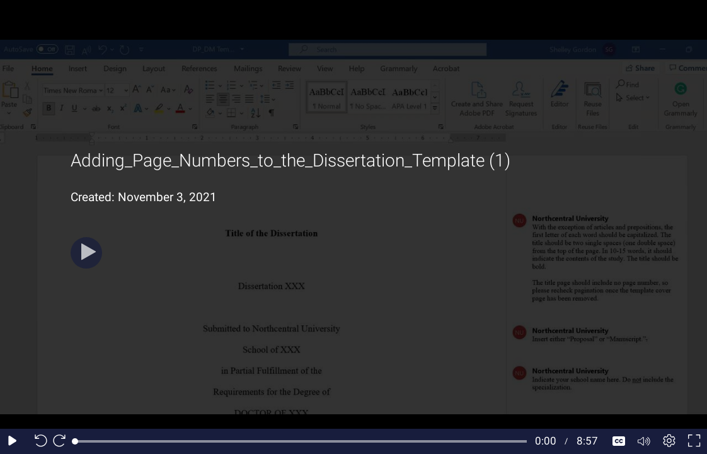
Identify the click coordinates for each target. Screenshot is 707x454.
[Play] (86, 253)
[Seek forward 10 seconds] (62, 441)
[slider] (301, 441)
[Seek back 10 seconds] (37, 441)
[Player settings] (669, 441)
